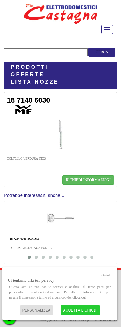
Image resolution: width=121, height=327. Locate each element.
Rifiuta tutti (105, 275)
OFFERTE (27, 74)
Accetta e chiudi (80, 310)
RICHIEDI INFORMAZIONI (88, 180)
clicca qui (79, 297)
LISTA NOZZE (35, 82)
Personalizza (36, 310)
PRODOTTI (29, 67)
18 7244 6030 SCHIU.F (25, 238)
